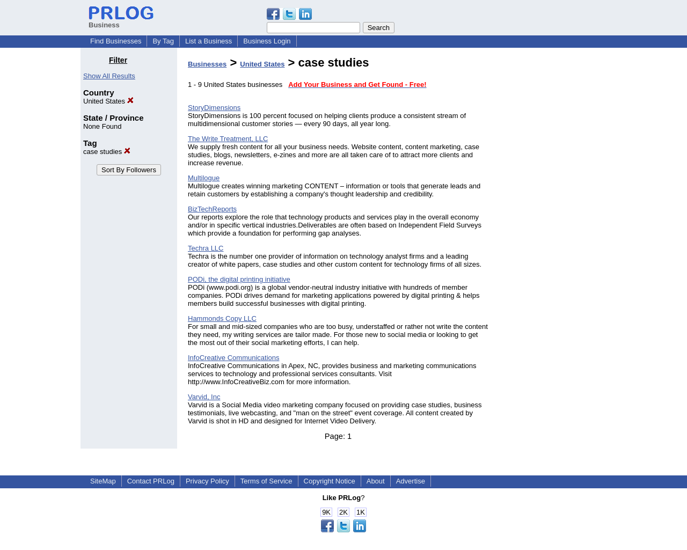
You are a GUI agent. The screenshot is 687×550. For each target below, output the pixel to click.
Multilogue (204, 178)
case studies (106, 152)
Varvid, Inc (204, 397)
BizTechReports (212, 209)
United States (108, 101)
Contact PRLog (150, 481)
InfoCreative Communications (234, 358)
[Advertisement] (552, 217)
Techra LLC (205, 248)
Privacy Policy (207, 481)
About (376, 481)
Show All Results (109, 76)
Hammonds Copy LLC (222, 318)
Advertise (410, 481)
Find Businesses (115, 41)
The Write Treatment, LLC (228, 139)
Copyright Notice (329, 481)
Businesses (207, 64)
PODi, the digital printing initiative (239, 279)
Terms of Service (266, 481)
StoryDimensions (214, 108)
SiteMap (103, 481)
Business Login (266, 41)
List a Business (208, 41)
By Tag (163, 41)
